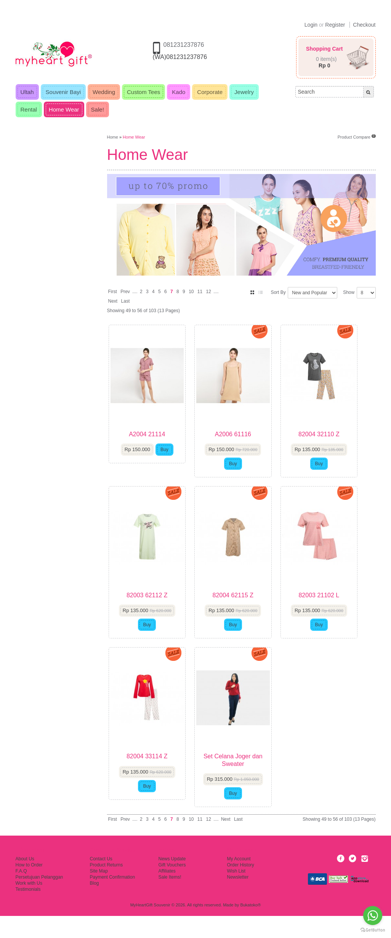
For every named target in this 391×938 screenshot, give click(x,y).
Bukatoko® (250, 927)
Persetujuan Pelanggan (39, 899)
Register (335, 25)
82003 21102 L (332, 610)
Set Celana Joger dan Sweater (241, 782)
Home (112, 137)
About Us (25, 881)
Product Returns (106, 887)
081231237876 (183, 44)
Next (113, 301)
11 (199, 291)
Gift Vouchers (172, 887)
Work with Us (29, 905)
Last (125, 301)
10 (191, 291)
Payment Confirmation (112, 899)
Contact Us (101, 881)
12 (208, 291)
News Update (172, 881)
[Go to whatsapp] (372, 915)
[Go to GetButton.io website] (373, 930)
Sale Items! (170, 899)
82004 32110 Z (332, 441)
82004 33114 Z (149, 778)
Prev (125, 291)
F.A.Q (21, 893)
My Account (239, 881)
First (112, 291)
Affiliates (167, 893)
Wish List (236, 893)
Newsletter (238, 899)
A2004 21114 (149, 441)
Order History (240, 887)
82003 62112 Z (149, 610)
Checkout (364, 25)
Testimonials (28, 911)
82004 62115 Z (241, 610)
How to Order (29, 887)
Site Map (99, 893)
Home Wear (134, 137)
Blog (94, 905)
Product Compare (357, 137)
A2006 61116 (241, 441)
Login (310, 25)
